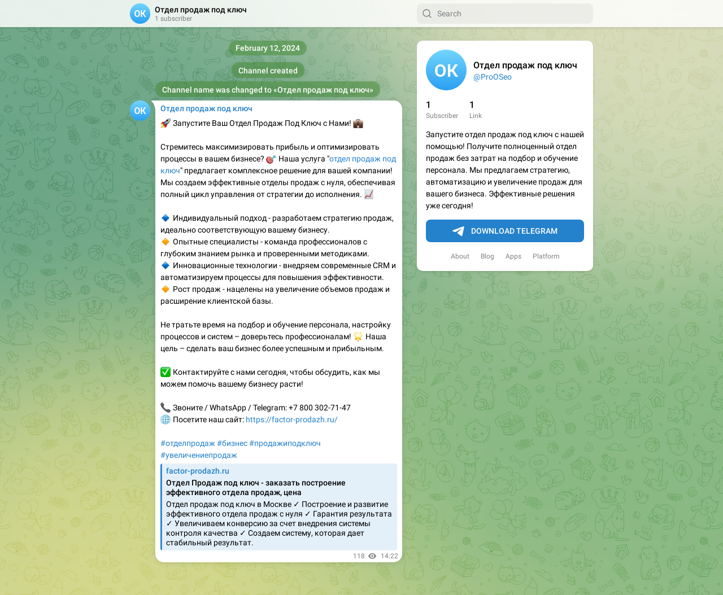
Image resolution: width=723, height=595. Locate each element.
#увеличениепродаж (198, 455)
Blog (487, 256)
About (460, 256)
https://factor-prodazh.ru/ (292, 419)
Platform (546, 256)
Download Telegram (505, 231)
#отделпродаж (187, 443)
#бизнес (232, 443)
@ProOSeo (492, 76)
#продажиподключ (285, 443)
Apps (513, 256)
